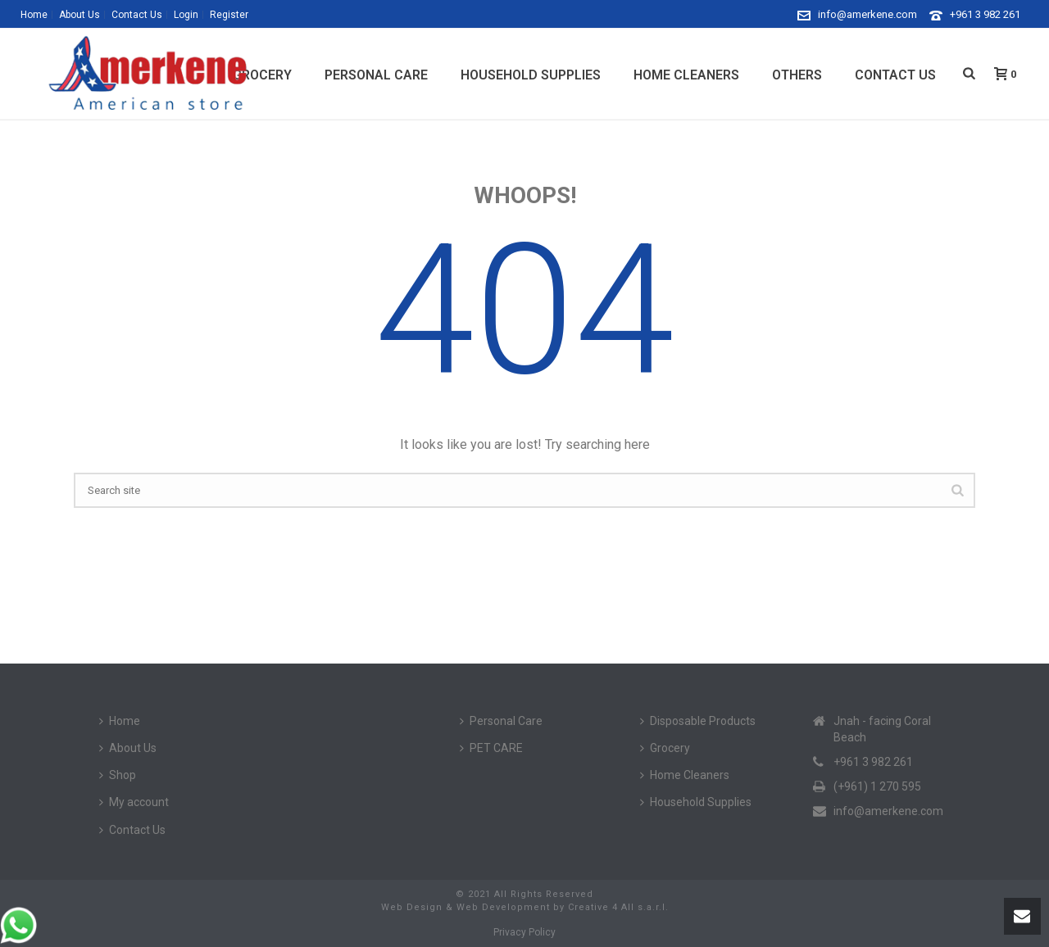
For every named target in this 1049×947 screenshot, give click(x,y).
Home (119, 720)
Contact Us (895, 75)
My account (134, 802)
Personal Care (376, 75)
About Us (128, 747)
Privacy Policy (524, 932)
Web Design (412, 907)
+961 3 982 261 (985, 14)
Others (797, 75)
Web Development (503, 907)
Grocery (665, 747)
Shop (117, 775)
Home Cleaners (686, 75)
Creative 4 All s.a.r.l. (618, 907)
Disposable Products (698, 720)
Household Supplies (531, 75)
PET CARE (491, 747)
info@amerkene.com (867, 14)
